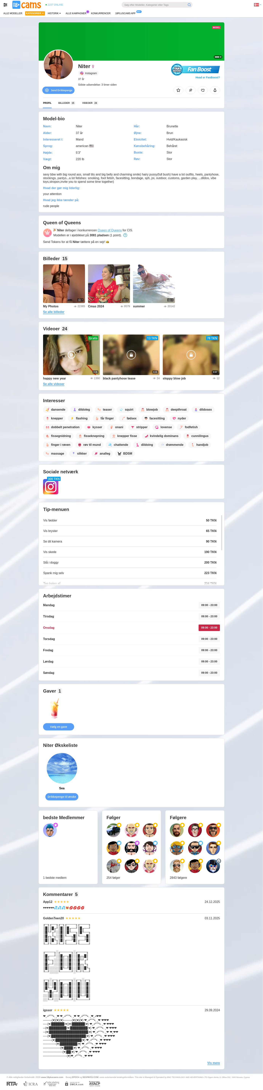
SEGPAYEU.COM (91, 1077)
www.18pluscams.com (52, 1077)
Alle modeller (12, 13)
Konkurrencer (101, 13)
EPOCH (75, 1077)
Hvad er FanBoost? (208, 77)
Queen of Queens (110, 230)
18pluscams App (126, 13)
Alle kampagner (77, 13)
